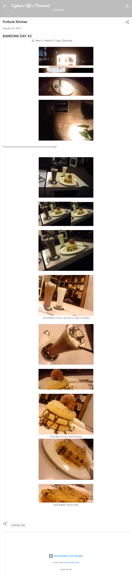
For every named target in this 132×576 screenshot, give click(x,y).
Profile (33, 16)
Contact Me (96, 16)
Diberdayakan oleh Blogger (66, 555)
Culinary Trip (18, 531)
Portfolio (51, 16)
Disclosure (73, 16)
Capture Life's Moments (30, 5)
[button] (127, 29)
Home (17, 16)
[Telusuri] (127, 7)
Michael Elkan (74, 563)
